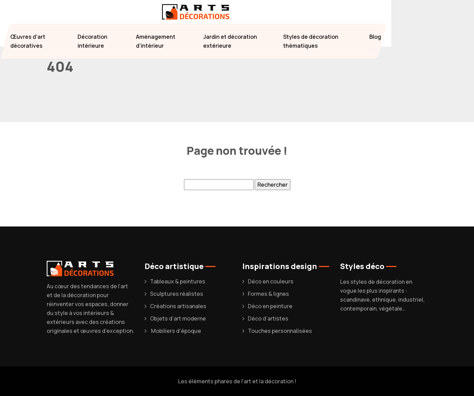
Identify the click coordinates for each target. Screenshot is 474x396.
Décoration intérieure (92, 41)
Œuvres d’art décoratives (27, 41)
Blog (375, 36)
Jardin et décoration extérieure (230, 41)
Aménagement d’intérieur (155, 41)
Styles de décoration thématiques (310, 41)
